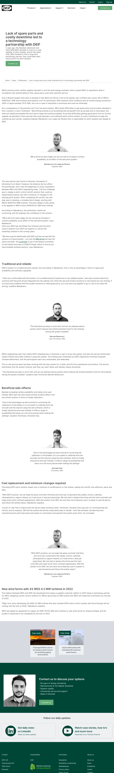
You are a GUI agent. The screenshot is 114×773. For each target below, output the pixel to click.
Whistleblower (64, 766)
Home (7, 80)
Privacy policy (64, 769)
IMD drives (40, 239)
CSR (31, 760)
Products (31, 8)
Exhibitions (91, 766)
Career (92, 2)
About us (82, 2)
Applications (45, 8)
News (89, 763)
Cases (82, 8)
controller (23, 242)
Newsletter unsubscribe (67, 763)
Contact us (105, 8)
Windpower (22, 80)
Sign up (109, 2)
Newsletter (63, 760)
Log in (100, 2)
